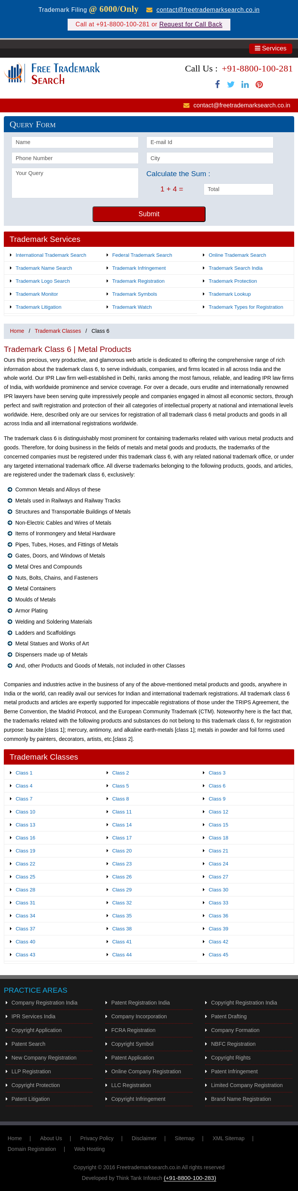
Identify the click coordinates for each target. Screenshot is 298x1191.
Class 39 (218, 929)
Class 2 (120, 773)
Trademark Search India (235, 268)
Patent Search (28, 1044)
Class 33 (218, 903)
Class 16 (25, 838)
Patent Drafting (228, 1016)
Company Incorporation (139, 1016)
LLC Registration (131, 1085)
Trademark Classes (58, 331)
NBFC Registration (233, 1044)
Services (271, 48)
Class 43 (25, 955)
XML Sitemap (228, 1138)
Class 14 (122, 825)
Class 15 (218, 825)
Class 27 (218, 877)
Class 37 (25, 929)
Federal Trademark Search (142, 255)
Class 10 (25, 812)
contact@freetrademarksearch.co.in (207, 9)
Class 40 (25, 942)
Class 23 (122, 864)
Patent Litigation (30, 1099)
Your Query (75, 183)
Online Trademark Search (237, 255)
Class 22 (25, 864)
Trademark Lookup (230, 294)
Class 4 (24, 786)
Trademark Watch (132, 307)
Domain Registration (32, 1149)
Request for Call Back (190, 24)
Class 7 (24, 799)
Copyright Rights (231, 1058)
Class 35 (122, 916)
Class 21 (218, 851)
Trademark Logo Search (43, 281)
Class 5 (120, 786)
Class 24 (218, 864)
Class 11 (122, 812)
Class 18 (218, 838)
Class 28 (25, 890)
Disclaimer (144, 1138)
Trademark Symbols (134, 294)
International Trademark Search (51, 255)
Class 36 (218, 916)
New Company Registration (43, 1058)
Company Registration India (44, 1003)
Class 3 (217, 773)
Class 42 (218, 942)
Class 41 (122, 942)
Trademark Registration (138, 281)
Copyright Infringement (138, 1099)
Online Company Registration (146, 1071)
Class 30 (218, 890)
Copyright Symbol (132, 1044)
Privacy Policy (96, 1138)
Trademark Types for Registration (246, 307)
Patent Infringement (234, 1071)
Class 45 (218, 955)
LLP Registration (31, 1071)
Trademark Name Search (44, 268)
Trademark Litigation (39, 307)
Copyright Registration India (244, 1003)
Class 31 (25, 903)
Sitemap (184, 1138)
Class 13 (25, 825)
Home (17, 331)
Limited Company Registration (247, 1085)
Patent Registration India (140, 1003)
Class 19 (25, 851)
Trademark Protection (233, 281)
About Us (51, 1138)
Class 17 (122, 838)
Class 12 (218, 812)
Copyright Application (36, 1030)
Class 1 (24, 773)
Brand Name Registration (241, 1099)
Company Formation (235, 1030)
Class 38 (122, 929)
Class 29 (122, 890)
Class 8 (120, 799)
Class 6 (217, 786)
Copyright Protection (35, 1085)
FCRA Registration (133, 1030)
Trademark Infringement (139, 268)
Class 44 (122, 955)
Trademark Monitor (37, 294)
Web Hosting (89, 1149)
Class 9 (217, 799)
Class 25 (25, 877)
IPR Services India (33, 1016)
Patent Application (132, 1058)
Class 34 (25, 916)
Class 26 (122, 877)
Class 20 (122, 851)
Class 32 (122, 903)
